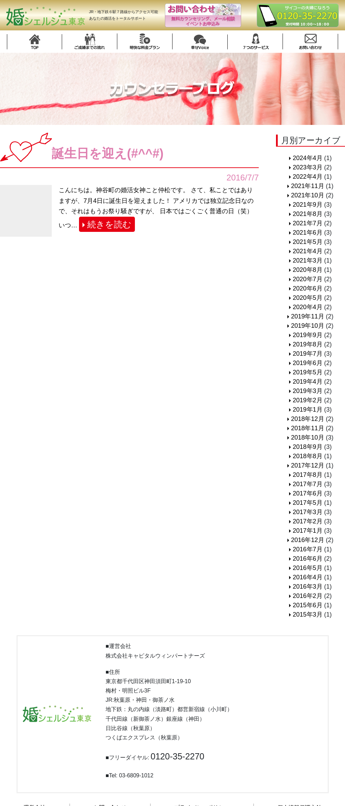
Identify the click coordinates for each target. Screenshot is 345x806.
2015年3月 (307, 614)
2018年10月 (307, 437)
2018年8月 (307, 456)
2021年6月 (307, 232)
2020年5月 (307, 297)
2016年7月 (307, 549)
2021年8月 (307, 213)
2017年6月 (307, 493)
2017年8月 (307, 474)
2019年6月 (307, 363)
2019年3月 (307, 390)
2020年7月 (307, 279)
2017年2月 (307, 521)
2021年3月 (307, 260)
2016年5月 (307, 567)
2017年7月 (307, 484)
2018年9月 (307, 446)
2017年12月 (307, 465)
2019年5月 (307, 372)
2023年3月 (307, 167)
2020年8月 (307, 269)
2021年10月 (307, 195)
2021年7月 (307, 223)
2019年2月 (307, 400)
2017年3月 (307, 512)
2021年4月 (307, 251)
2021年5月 (307, 241)
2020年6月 (307, 288)
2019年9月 (307, 335)
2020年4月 (307, 307)
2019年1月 (307, 409)
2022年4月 (307, 176)
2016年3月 (307, 586)
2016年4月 (307, 577)
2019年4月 (307, 381)
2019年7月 (307, 353)
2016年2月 (307, 595)
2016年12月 (307, 540)
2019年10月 (307, 325)
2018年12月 (307, 418)
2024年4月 (307, 158)
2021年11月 (307, 186)
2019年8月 (307, 344)
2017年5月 (307, 502)
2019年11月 (307, 316)
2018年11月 (307, 428)
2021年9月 (307, 204)
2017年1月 (307, 530)
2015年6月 (307, 605)
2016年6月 (307, 558)
